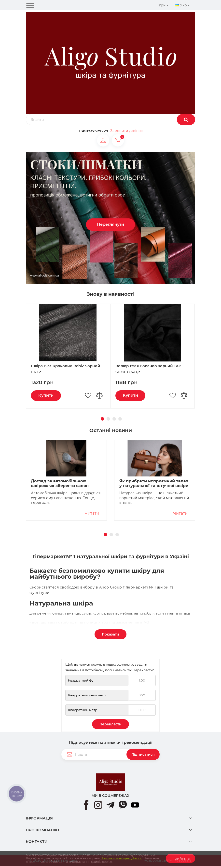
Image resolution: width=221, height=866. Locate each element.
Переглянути (110, 224)
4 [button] (119, 418)
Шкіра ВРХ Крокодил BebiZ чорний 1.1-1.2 (65, 368)
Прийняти (180, 858)
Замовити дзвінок (126, 131)
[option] (110, 218)
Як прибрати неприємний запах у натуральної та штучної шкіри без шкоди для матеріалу (153, 483)
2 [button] (107, 418)
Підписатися (143, 754)
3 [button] (113, 418)
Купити (46, 395)
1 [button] (101, 418)
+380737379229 (93, 131)
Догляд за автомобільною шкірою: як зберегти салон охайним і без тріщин (60, 483)
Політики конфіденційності (121, 858)
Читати (92, 513)
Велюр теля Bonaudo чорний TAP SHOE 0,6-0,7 (148, 368)
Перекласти (110, 724)
